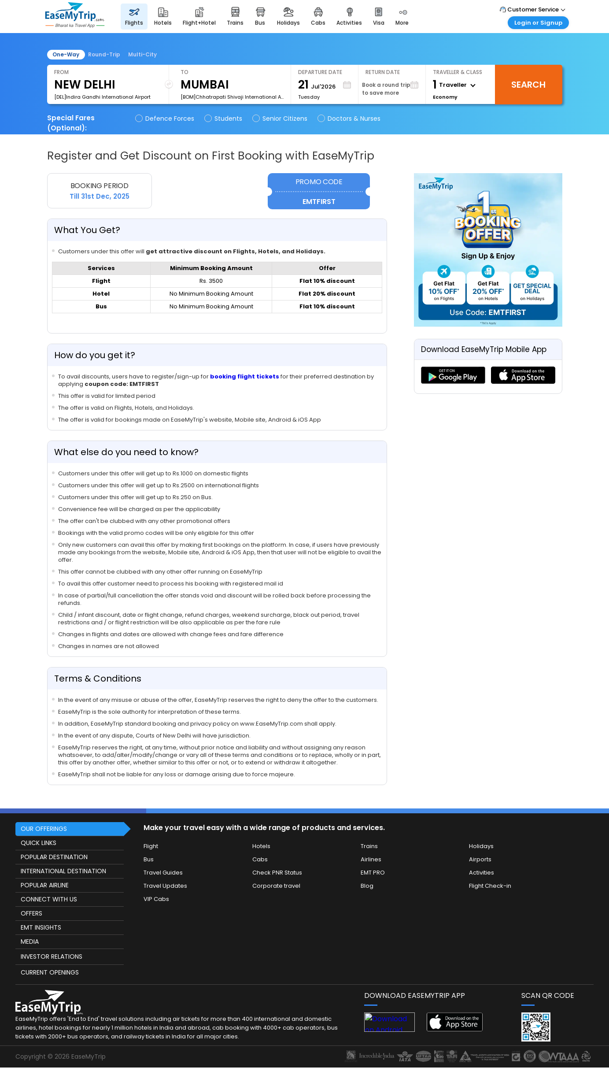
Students (224, 118)
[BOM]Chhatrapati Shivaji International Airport (232, 96)
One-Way (65, 54)
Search (528, 84)
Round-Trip (104, 54)
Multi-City (142, 54)
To (184, 72)
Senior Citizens (280, 118)
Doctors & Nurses (349, 118)
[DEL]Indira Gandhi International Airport (102, 96)
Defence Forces (165, 118)
